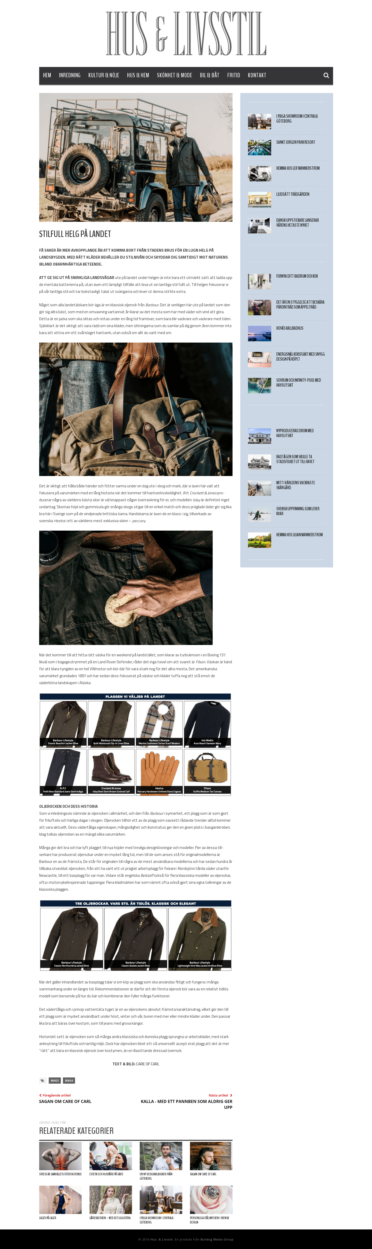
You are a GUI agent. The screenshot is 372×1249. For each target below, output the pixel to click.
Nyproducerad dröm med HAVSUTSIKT (295, 433)
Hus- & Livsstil (162, 1239)
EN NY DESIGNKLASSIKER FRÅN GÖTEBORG (156, 1176)
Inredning (70, 75)
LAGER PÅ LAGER (47, 1218)
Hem (47, 75)
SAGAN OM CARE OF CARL (203, 1174)
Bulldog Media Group (217, 1239)
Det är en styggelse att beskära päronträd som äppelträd (300, 304)
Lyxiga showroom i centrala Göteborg (156, 1220)
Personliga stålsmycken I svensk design (209, 1220)
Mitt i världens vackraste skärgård (295, 485)
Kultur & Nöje (103, 75)
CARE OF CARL (147, 1064)
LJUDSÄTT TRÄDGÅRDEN (292, 194)
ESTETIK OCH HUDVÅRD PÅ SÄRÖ (106, 1174)
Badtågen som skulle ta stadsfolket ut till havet (295, 459)
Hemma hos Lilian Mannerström (299, 535)
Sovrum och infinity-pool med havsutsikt (298, 382)
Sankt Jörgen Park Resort (295, 142)
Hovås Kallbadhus (289, 328)
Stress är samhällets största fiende (60, 1174)
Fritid (233, 75)
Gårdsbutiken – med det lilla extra (109, 1218)
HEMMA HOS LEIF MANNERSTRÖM (298, 168)
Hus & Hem (138, 75)
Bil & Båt (210, 75)
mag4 (69, 1080)
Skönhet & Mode (174, 75)
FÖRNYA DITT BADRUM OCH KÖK (297, 276)
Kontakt (257, 75)
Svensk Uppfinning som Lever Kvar (297, 511)
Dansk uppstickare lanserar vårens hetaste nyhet (297, 222)
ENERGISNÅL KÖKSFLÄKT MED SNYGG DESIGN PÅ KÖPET (300, 356)
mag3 (55, 1080)
